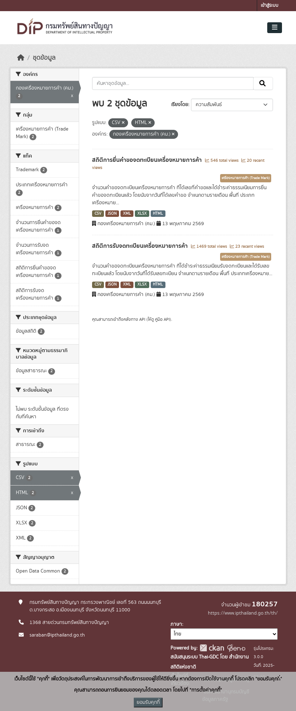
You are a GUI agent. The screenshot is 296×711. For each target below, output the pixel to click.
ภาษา (176, 624)
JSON (112, 214)
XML (127, 214)
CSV (98, 214)
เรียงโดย (179, 104)
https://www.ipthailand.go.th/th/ (243, 613)
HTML (158, 214)
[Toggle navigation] (274, 27)
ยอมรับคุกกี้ (148, 702)
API (142, 319)
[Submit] (263, 83)
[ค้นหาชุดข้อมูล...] (173, 83)
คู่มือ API (162, 319)
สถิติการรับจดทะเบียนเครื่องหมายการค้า (140, 246)
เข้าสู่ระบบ (269, 5)
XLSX (142, 214)
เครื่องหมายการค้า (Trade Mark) (246, 178)
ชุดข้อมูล (44, 58)
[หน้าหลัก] (20, 58)
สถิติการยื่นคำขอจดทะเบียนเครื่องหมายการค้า (147, 160)
